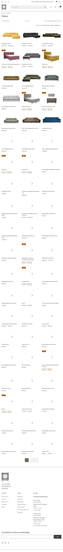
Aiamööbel (4, 504)
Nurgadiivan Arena (6, 191)
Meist (32, 1)
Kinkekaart (20, 496)
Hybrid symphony (26, 106)
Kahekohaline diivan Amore (49, 430)
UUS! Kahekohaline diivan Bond (50, 149)
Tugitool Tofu (45, 451)
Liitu (57, 536)
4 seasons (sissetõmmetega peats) (11, 64)
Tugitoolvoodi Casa (27, 409)
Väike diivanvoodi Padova (48, 86)
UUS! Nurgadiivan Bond (27, 86)
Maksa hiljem (20, 501)
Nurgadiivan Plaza (6, 43)
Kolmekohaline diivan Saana (9, 451)
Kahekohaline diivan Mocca (48, 213)
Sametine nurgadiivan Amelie (9, 258)
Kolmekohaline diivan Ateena (9, 303)
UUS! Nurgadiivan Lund (7, 149)
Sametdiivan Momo (47, 128)
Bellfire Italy (46, 1)
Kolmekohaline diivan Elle (48, 409)
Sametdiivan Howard (27, 323)
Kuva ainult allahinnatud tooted (54, 21)
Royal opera (25, 169)
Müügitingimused (21, 504)
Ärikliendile (37, 1)
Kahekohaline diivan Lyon (28, 235)
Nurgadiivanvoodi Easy (7, 281)
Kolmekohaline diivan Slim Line (49, 235)
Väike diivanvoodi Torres (48, 388)
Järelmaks (20, 499)
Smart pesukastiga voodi (48, 106)
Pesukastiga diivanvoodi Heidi (9, 323)
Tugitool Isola (25, 344)
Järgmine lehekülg (36, 460)
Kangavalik (20, 512)
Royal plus (4, 169)
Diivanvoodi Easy (26, 365)
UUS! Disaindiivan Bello (7, 86)
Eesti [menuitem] (59, 1)
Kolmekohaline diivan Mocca (9, 106)
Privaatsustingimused (22, 509)
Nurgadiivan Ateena (27, 64)
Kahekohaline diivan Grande (29, 430)
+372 (34, 502)
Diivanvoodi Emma (26, 388)
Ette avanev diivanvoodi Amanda (50, 303)
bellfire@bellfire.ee (6, 486)
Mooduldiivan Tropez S (47, 43)
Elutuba (3, 499)
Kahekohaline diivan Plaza (28, 149)
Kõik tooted (5, 496)
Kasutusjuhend (21, 507)
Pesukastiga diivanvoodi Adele (50, 281)
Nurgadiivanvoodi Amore (48, 191)
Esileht (3, 13)
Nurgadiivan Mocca (26, 43)
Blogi (41, 1)
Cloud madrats (25, 281)
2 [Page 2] (31, 460)
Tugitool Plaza (5, 344)
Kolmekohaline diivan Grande (9, 365)
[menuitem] (58, 2)
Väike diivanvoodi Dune (7, 430)
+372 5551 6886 (6, 484)
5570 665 (37, 515)
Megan (3, 409)
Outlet (3, 507)
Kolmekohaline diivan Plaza (8, 128)
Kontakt (52, 1)
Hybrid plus (44, 64)
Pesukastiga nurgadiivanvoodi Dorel (51, 169)
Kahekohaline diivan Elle (28, 451)
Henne (23, 303)
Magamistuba (5, 501)
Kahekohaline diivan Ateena (49, 344)
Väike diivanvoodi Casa (47, 258)
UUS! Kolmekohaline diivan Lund (30, 128)
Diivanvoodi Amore (6, 388)
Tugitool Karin (45, 323)
